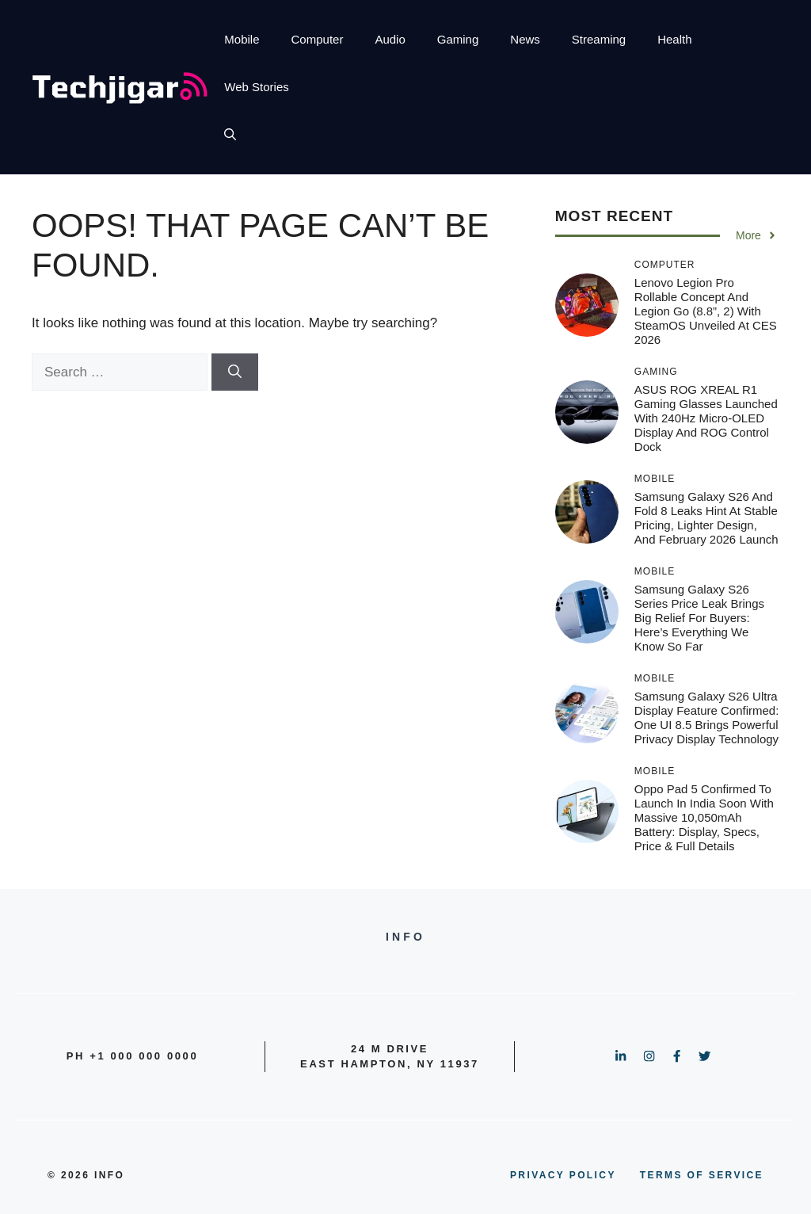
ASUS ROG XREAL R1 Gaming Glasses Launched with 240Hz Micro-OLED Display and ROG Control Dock (706, 418)
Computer (317, 39)
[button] (230, 134)
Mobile (241, 39)
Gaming (458, 39)
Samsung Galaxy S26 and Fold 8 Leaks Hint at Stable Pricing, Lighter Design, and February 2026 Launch (706, 518)
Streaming (599, 39)
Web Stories (256, 87)
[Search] (234, 372)
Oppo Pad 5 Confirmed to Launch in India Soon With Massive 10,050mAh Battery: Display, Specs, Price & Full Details (704, 817)
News (525, 39)
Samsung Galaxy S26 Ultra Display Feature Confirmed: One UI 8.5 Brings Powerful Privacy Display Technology (706, 717)
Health (674, 39)
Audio (390, 39)
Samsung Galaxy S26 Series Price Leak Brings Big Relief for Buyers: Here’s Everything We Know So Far (699, 617)
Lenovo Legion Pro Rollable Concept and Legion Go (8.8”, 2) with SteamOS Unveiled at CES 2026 (705, 311)
